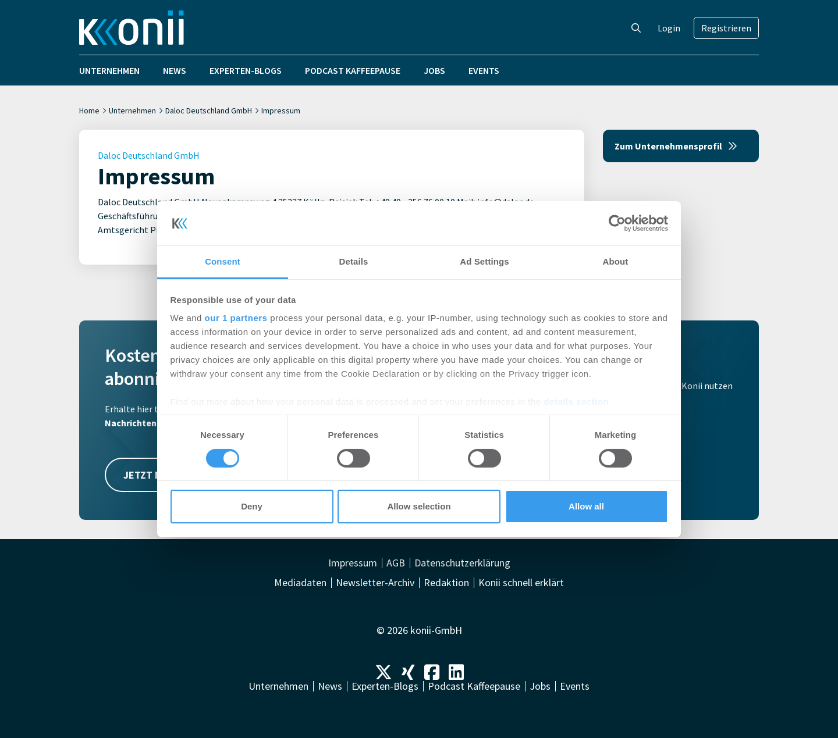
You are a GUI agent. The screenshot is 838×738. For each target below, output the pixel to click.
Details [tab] (353, 261)
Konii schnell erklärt (521, 582)
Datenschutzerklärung (462, 563)
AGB (395, 563)
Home (89, 110)
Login (669, 28)
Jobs (434, 70)
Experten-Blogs (246, 70)
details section (576, 402)
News (174, 70)
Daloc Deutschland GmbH (208, 110)
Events (483, 70)
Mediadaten (300, 582)
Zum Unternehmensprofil (676, 146)
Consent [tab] (222, 261)
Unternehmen (109, 70)
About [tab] (615, 261)
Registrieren (726, 28)
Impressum (352, 563)
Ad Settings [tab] (484, 261)
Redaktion (446, 582)
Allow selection (418, 506)
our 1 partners (236, 318)
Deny (251, 506)
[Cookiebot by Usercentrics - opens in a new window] (617, 223)
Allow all (586, 506)
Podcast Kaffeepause (352, 70)
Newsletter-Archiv (375, 582)
